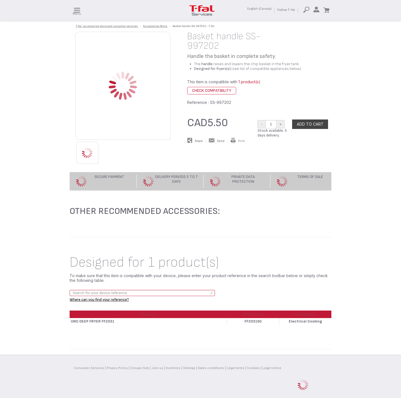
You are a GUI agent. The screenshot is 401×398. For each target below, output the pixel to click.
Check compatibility (211, 90)
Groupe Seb (139, 368)
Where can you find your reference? (99, 299)
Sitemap (189, 368)
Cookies (253, 368)
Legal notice (271, 368)
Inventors (173, 368)
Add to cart (310, 124)
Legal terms (235, 368)
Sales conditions (211, 368)
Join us (157, 368)
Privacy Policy (117, 368)
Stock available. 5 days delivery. (272, 133)
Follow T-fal (286, 10)
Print (238, 141)
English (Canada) (259, 9)
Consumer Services (89, 368)
